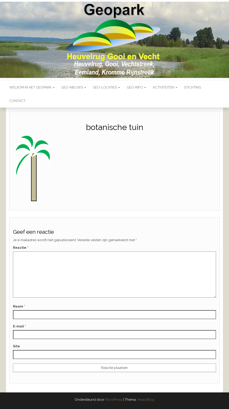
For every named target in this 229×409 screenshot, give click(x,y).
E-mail (19, 326)
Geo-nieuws (73, 87)
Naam (19, 306)
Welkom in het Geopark (32, 87)
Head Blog (145, 400)
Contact (17, 101)
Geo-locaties (106, 87)
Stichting (192, 87)
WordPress (113, 400)
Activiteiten (165, 87)
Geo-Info (136, 87)
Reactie (20, 248)
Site (16, 346)
